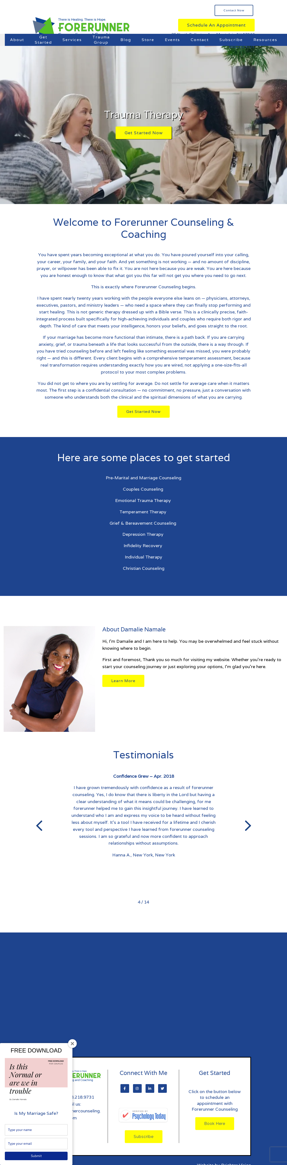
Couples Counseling (143, 489)
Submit (36, 1156)
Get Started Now (144, 132)
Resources (265, 39)
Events (172, 39)
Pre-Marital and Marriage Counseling (143, 477)
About (17, 39)
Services (72, 39)
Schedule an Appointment (216, 25)
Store (148, 39)
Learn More (123, 680)
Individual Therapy (143, 557)
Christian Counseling (143, 568)
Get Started (43, 40)
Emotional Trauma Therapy (143, 500)
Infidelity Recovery (143, 545)
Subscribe (231, 39)
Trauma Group (101, 40)
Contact (200, 39)
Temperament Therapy (143, 512)
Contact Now (234, 10)
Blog (125, 39)
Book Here (214, 1123)
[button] (138, 199)
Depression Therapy (143, 534)
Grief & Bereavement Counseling (143, 523)
